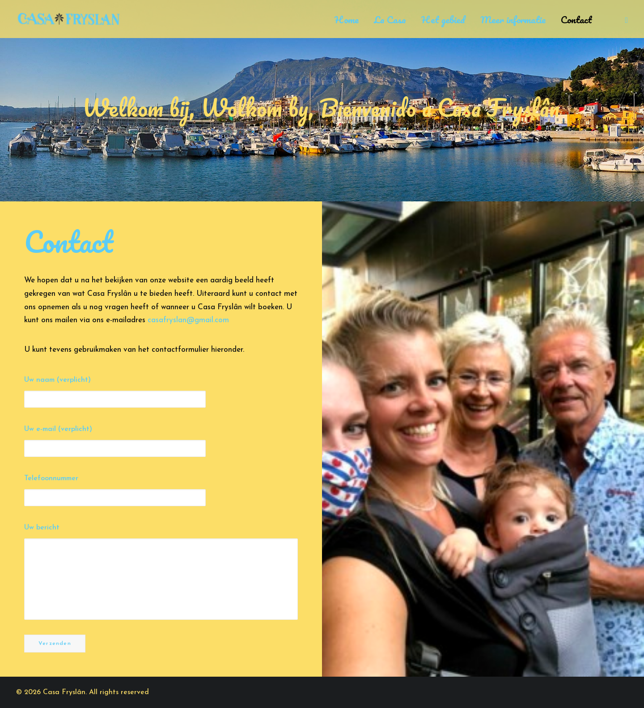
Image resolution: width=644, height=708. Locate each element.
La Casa (390, 19)
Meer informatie (513, 19)
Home (347, 19)
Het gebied (443, 19)
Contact (576, 19)
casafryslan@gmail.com (188, 320)
